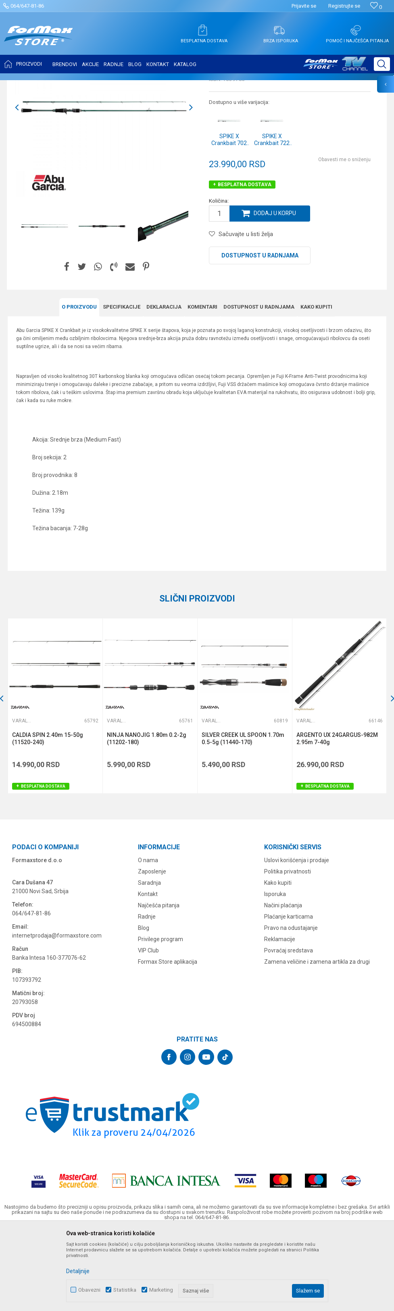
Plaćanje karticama (288, 995)
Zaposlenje (152, 950)
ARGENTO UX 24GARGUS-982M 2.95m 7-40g (337, 818)
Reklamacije (279, 1017)
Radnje (147, 995)
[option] (44, 306)
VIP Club (148, 1029)
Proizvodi (54, 85)
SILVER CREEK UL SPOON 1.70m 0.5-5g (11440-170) (243, 818)
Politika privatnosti (287, 950)
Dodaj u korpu (275, 293)
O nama (148, 939)
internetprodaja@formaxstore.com (57, 1014)
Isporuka (275, 972)
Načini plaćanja (283, 984)
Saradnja (149, 961)
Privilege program (160, 1017)
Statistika (124, 1290)
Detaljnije (78, 1271)
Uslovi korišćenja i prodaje (296, 939)
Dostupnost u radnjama (259, 335)
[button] (382, 64)
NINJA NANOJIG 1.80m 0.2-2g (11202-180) (147, 818)
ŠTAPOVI (80, 85)
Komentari (202, 386)
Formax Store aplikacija (167, 1040)
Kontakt (148, 972)
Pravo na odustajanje (291, 1006)
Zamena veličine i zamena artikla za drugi (317, 1040)
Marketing (161, 1290)
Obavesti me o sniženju (344, 239)
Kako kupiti (316, 386)
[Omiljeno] (376, 7)
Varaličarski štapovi (117, 85)
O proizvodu (79, 386)
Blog (143, 1006)
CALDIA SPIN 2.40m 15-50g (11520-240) (48, 818)
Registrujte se (344, 6)
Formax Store (23, 85)
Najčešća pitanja (158, 984)
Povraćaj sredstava (288, 1029)
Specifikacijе (121, 386)
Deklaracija (163, 386)
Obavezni (89, 1290)
